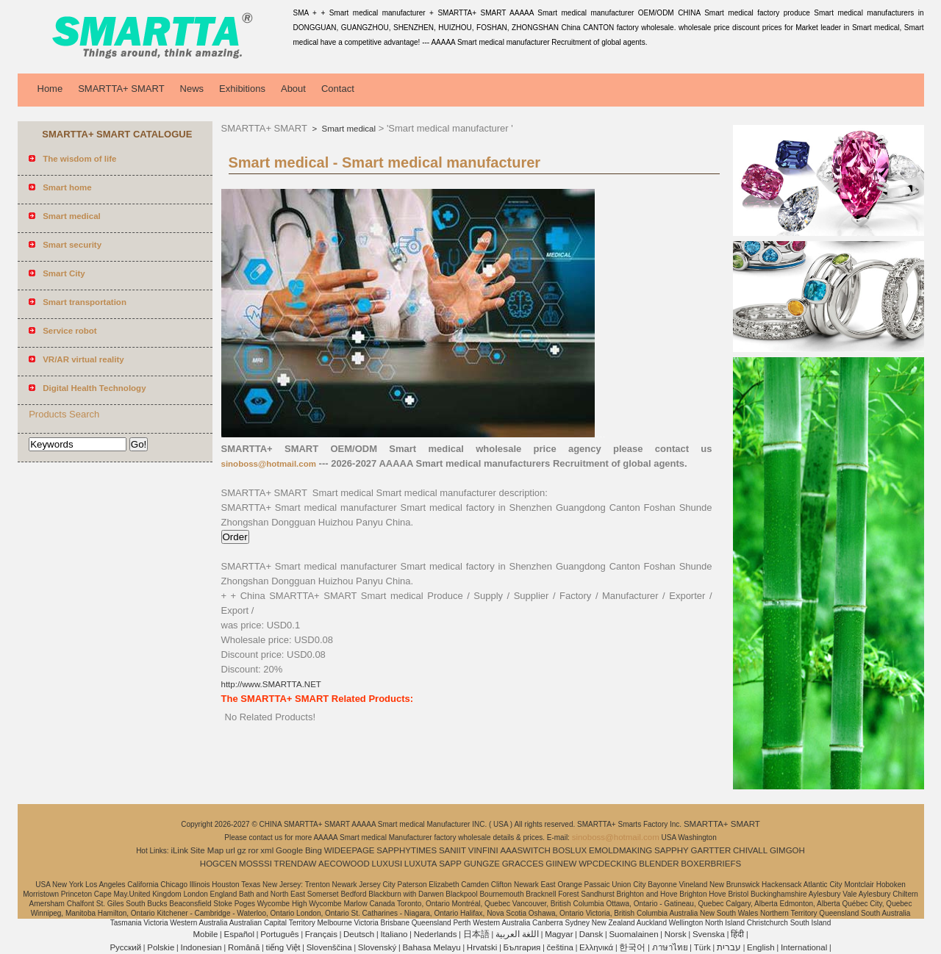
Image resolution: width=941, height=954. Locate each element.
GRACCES (523, 863)
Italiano (393, 934)
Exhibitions (242, 88)
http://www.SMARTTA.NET (271, 684)
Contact (337, 88)
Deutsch (358, 934)
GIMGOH (787, 850)
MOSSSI (255, 863)
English (761, 947)
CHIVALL (750, 850)
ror (253, 850)
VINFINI (483, 850)
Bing (313, 850)
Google (289, 850)
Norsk (676, 934)
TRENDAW (295, 863)
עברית (729, 947)
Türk (702, 947)
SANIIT (452, 850)
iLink (179, 850)
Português (279, 934)
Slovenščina (329, 947)
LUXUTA (420, 863)
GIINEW (560, 863)
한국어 (632, 947)
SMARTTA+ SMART (121, 88)
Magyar (559, 934)
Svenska (709, 934)
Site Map (206, 850)
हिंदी (737, 934)
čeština (560, 947)
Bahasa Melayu (431, 947)
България (522, 947)
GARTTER (711, 850)
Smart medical (347, 128)
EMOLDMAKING (620, 850)
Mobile (205, 934)
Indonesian (200, 947)
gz (241, 850)
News (192, 88)
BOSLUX (570, 850)
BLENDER (659, 863)
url (230, 850)
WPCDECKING (608, 863)
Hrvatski (482, 947)
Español (238, 934)
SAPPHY (671, 850)
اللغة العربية (517, 934)
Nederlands (435, 934)
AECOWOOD (344, 863)
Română (244, 947)
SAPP (450, 863)
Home (50, 88)
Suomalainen (633, 934)
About (293, 88)
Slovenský (377, 947)
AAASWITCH (525, 850)
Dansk (591, 934)
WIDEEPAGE (349, 850)
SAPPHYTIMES (406, 850)
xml (266, 850)
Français (321, 934)
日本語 (476, 934)
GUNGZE (482, 863)
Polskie (160, 947)
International (804, 947)
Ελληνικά (596, 947)
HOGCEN (218, 863)
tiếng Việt (283, 947)
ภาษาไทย (670, 947)
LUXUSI (387, 863)
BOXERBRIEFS (711, 863)
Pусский (125, 947)
